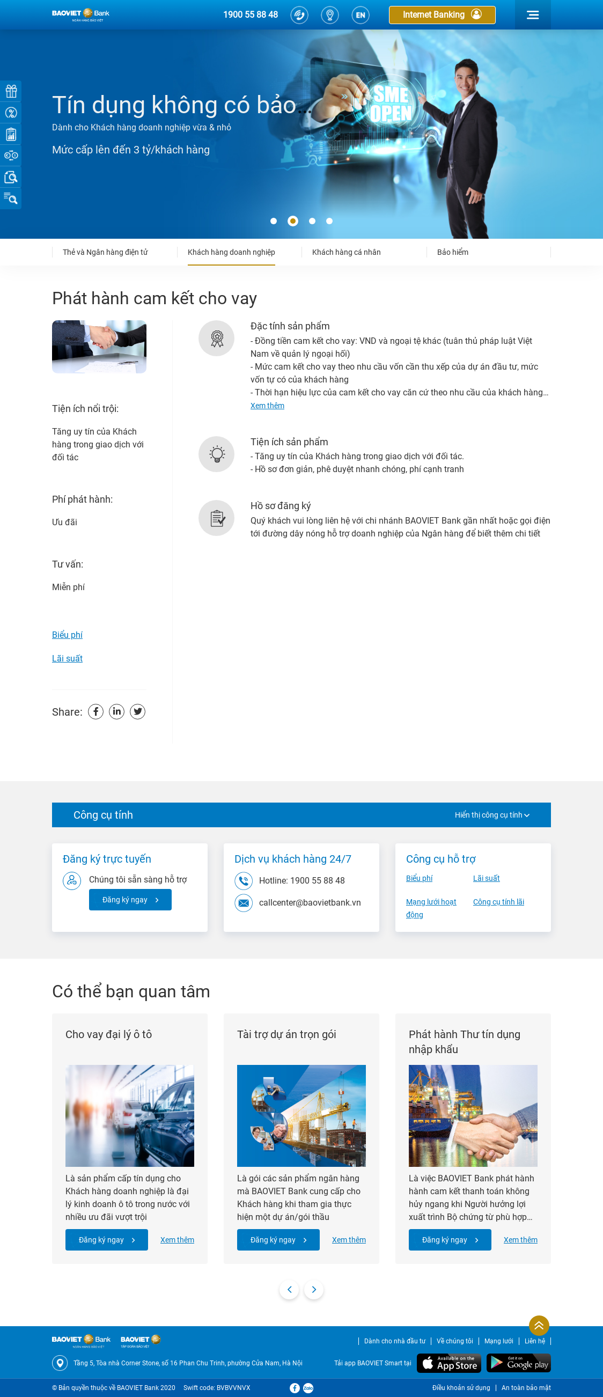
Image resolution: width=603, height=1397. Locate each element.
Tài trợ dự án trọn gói (286, 1034)
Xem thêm (177, 1240)
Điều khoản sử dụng (461, 1388)
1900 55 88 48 (250, 15)
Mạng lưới (498, 1341)
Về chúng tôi (455, 1341)
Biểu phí (67, 635)
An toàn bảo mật (526, 1388)
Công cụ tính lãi (498, 902)
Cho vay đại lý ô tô (108, 1034)
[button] (273, 221)
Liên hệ (535, 1341)
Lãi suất (67, 658)
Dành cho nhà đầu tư (394, 1341)
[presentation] (289, 1289)
